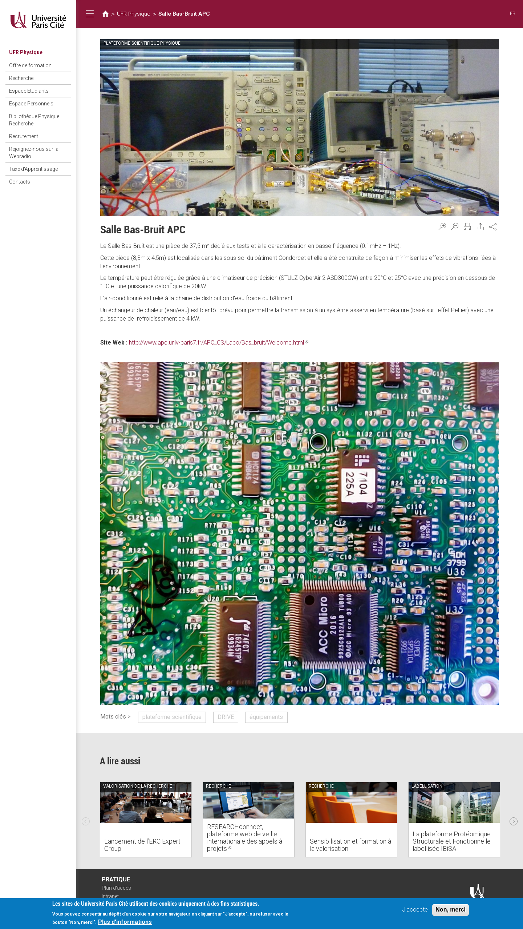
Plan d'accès (116, 888)
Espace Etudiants (29, 91)
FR (512, 13)
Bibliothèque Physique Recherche (34, 119)
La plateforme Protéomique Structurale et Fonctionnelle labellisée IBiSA (452, 841)
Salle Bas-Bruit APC (184, 14)
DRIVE (226, 716)
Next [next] (513, 819)
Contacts (19, 182)
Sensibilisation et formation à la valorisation (350, 844)
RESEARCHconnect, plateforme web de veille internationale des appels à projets (244, 837)
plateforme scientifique (172, 716)
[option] (146, 819)
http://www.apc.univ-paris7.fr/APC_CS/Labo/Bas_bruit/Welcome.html (218, 342)
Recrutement (23, 136)
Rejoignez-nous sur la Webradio (33, 152)
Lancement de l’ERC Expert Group (142, 844)
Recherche (21, 78)
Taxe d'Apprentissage (33, 169)
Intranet (110, 896)
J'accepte (415, 909)
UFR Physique (25, 52)
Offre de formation (30, 65)
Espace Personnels (31, 103)
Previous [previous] (85, 819)
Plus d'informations (125, 921)
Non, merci (450, 909)
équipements (266, 716)
